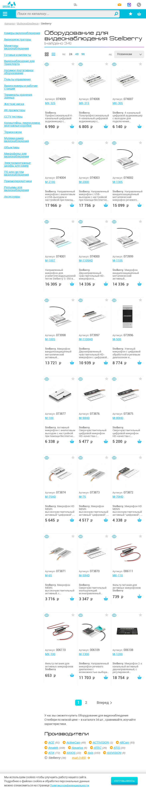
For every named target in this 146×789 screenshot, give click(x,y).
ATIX (70, 752)
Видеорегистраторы (17, 39)
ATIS (51, 752)
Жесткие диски (14, 104)
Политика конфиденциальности (71, 785)
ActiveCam (74, 742)
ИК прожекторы (14, 110)
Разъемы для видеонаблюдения (16, 189)
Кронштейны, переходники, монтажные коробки (22, 124)
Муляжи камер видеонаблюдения (16, 139)
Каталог (10, 23)
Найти (113, 14)
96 (83, 54)
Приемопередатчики (18, 181)
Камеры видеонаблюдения (22, 33)
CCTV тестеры (13, 116)
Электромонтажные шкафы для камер (17, 164)
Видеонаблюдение (29, 23)
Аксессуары (12, 196)
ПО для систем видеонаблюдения (16, 173)
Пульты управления (17, 79)
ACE (51, 742)
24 (70, 54)
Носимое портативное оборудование (18, 72)
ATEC (122, 747)
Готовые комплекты (17, 55)
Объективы (11, 147)
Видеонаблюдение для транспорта (19, 62)
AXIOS (91, 752)
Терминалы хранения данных (18, 96)
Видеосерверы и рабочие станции (20, 87)
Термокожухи (13, 132)
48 (77, 54)
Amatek (76, 747)
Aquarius (101, 747)
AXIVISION (55, 757)
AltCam (53, 747)
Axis (111, 752)
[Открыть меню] (6, 14)
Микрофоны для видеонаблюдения (16, 155)
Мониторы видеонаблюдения (16, 47)
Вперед (102, 702)
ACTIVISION (102, 742)
